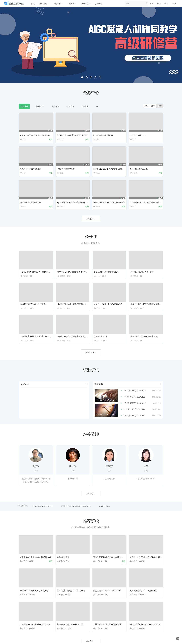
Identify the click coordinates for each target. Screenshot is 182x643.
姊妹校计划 (40, 106)
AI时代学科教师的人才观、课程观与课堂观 (36, 135)
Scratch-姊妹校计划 (137, 135)
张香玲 (72, 466)
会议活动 (70, 106)
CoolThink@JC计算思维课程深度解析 (108, 169)
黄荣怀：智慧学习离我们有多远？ (34, 304)
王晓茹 (109, 466)
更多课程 (91, 219)
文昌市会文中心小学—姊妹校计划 (143, 591)
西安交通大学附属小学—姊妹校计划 (107, 591)
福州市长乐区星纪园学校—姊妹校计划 (145, 624)
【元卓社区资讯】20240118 (134, 416)
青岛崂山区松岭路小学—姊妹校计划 (34, 591)
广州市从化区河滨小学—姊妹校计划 (107, 624)
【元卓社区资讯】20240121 (134, 409)
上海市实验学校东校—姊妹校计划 (70, 624)
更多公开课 (91, 352)
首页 (33, 4)
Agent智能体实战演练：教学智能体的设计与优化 (76, 203)
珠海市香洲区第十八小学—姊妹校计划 (108, 557)
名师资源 (84, 106)
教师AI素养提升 (63, 557)
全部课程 (24, 106)
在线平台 (71, 4)
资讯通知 (44, 4)
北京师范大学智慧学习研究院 (43, 507)
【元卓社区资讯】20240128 (134, 391)
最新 (146, 106)
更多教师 (91, 494)
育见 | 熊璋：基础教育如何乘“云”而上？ (146, 336)
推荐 (159, 106)
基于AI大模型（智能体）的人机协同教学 (109, 203)
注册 (159, 3)
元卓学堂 (55, 106)
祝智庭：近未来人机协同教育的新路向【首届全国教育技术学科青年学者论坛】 (125, 304)
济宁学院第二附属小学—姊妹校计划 (71, 591)
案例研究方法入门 (101, 336)
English (175, 3)
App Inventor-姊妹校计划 (103, 135)
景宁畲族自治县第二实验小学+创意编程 (35, 557)
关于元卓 (98, 4)
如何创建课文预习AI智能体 (30, 203)
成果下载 (85, 4)
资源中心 (58, 4)
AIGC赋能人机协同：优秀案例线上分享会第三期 (149, 203)
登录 (151, 3)
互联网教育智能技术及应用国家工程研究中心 (76, 507)
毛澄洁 (36, 466)
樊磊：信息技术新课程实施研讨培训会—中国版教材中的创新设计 (156, 304)
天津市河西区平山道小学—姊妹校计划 (35, 624)
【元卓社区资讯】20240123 (134, 403)
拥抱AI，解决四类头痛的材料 (142, 272)
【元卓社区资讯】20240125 (134, 397)
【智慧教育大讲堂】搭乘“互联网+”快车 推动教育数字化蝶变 (80, 304)
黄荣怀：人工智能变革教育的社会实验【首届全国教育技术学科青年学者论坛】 (88, 272)
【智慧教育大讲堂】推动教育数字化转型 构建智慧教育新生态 (45, 336)
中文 (166, 3)
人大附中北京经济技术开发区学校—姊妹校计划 (148, 557)
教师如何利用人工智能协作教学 (106, 272)
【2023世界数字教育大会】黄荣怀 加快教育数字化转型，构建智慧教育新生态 (51, 272)
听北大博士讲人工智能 (139, 169)
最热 (153, 106)
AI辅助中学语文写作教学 (66, 169)
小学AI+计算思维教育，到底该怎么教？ (72, 135)
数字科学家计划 (104, 507)
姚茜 (146, 466)
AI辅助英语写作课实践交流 (30, 169)
